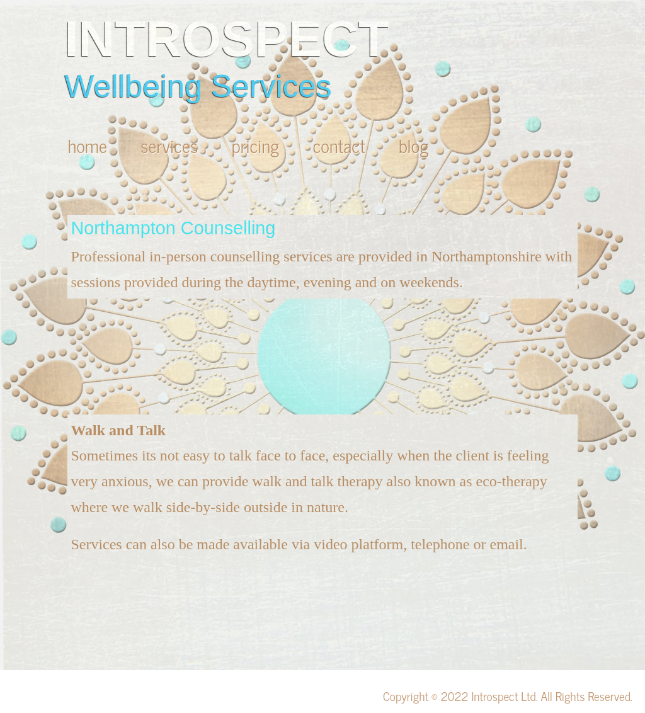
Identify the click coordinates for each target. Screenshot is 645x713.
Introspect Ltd (503, 695)
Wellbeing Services (197, 86)
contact (341, 145)
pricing (257, 145)
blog (414, 145)
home (89, 145)
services (171, 145)
